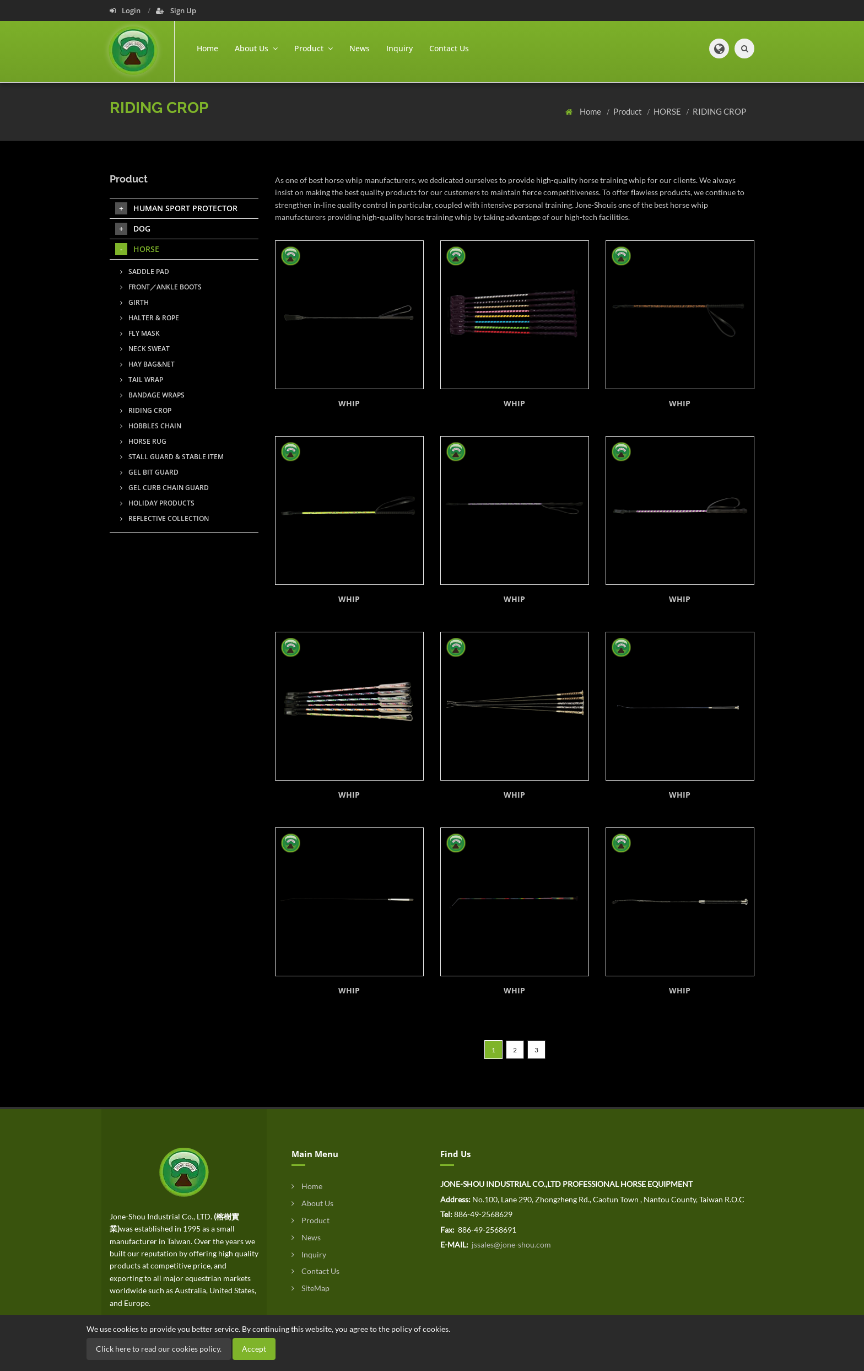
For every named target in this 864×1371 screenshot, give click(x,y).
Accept (254, 1348)
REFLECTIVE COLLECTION (164, 518)
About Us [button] (256, 48)
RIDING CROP (719, 111)
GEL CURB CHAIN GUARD (164, 487)
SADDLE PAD (144, 271)
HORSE (668, 111)
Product (628, 111)
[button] (719, 48)
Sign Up (176, 10)
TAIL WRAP (141, 379)
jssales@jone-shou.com (510, 1244)
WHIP (349, 403)
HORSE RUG (143, 441)
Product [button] (313, 48)
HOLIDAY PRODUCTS (157, 503)
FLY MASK (140, 333)
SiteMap (310, 1288)
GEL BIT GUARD (149, 472)
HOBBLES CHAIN (150, 426)
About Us (312, 1203)
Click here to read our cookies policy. (159, 1348)
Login (126, 10)
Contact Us (449, 48)
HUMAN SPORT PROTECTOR (176, 208)
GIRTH (134, 302)
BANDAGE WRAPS (152, 395)
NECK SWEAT (145, 348)
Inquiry (399, 48)
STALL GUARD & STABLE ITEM (172, 456)
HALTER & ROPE (149, 317)
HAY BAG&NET (147, 364)
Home (207, 48)
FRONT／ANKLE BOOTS (161, 287)
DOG (132, 229)
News (359, 48)
